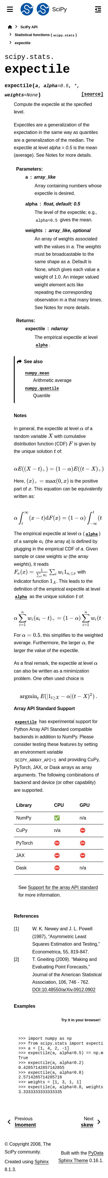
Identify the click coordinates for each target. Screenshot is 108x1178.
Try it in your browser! (81, 1020)
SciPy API (28, 27)
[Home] (10, 27)
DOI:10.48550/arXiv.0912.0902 (63, 989)
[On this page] (98, 9)
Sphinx (42, 1161)
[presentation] (82, 428)
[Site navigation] (10, 9)
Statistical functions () (46, 35)
